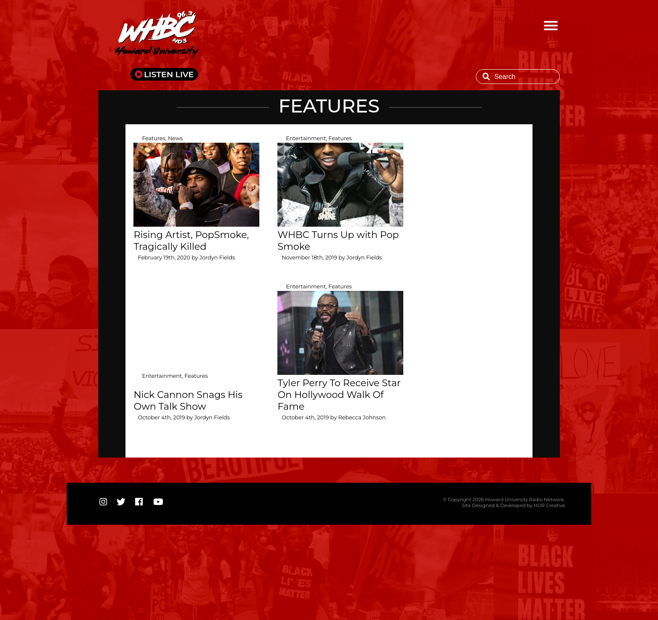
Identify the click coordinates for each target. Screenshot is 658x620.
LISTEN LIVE (169, 74)
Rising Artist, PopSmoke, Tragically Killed (191, 240)
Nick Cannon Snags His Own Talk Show (188, 400)
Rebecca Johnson (362, 417)
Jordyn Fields (217, 257)
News (175, 138)
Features (153, 138)
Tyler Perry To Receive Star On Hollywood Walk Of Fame (338, 394)
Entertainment (306, 138)
